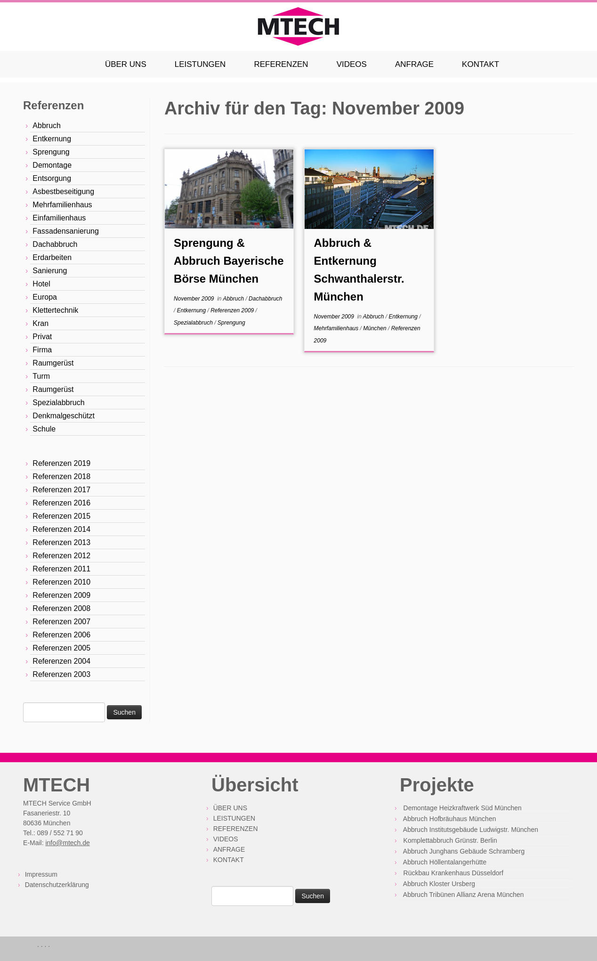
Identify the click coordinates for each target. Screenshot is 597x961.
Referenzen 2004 (61, 661)
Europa (44, 297)
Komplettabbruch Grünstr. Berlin (450, 840)
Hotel (41, 284)
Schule (44, 429)
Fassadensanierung (65, 231)
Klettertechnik (55, 310)
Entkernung (51, 139)
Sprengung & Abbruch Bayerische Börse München (228, 260)
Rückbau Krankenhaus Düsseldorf (453, 873)
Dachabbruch (54, 244)
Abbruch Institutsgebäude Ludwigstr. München (470, 829)
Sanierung (49, 271)
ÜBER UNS (125, 64)
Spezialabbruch (58, 403)
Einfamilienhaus (59, 218)
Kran (40, 323)
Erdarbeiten (52, 257)
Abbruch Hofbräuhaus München (449, 819)
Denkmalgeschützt (63, 416)
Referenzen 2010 (61, 582)
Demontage (52, 165)
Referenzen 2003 (61, 674)
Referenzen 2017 (61, 490)
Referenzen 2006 (61, 635)
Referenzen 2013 (61, 542)
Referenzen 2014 (61, 529)
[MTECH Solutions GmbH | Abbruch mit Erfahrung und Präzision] (298, 26)
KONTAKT (480, 64)
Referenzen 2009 (61, 595)
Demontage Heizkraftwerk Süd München (462, 808)
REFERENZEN (281, 64)
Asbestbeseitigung (63, 191)
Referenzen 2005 (61, 648)
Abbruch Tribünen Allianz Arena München (463, 894)
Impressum (41, 874)
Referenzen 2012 (61, 556)
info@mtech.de (67, 843)
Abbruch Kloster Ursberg (439, 884)
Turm (41, 376)
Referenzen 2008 (61, 608)
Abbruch (46, 126)
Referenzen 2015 (61, 516)
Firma (42, 350)
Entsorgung (51, 178)
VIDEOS (352, 64)
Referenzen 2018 (61, 476)
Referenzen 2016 (61, 503)
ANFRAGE (414, 64)
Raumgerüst (52, 363)
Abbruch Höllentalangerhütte (444, 862)
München (375, 328)
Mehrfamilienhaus (62, 205)
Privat (42, 337)
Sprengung (50, 152)
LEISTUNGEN (200, 64)
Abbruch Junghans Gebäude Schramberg (463, 851)
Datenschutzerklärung (57, 884)
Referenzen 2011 (61, 569)
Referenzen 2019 (61, 463)
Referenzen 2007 (61, 622)
